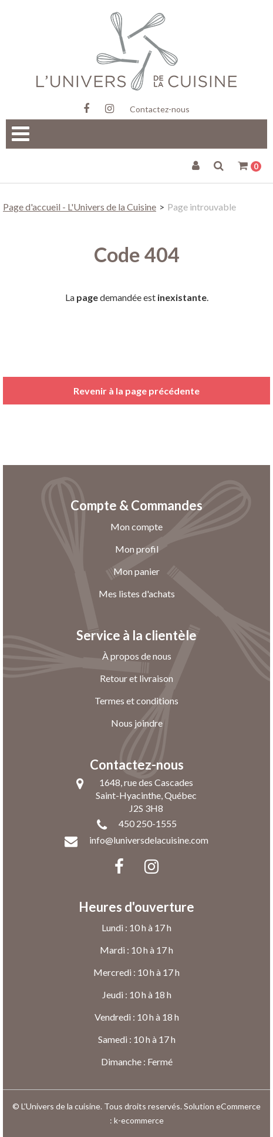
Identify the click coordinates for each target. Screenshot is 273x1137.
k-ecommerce (139, 1120)
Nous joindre (137, 722)
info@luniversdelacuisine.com (148, 839)
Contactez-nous (160, 109)
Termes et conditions (136, 700)
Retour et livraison (136, 678)
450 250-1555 (148, 823)
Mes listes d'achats (137, 593)
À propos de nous (136, 655)
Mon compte (136, 526)
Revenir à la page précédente (136, 390)
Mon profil (137, 548)
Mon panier (136, 571)
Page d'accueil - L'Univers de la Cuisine (79, 206)
